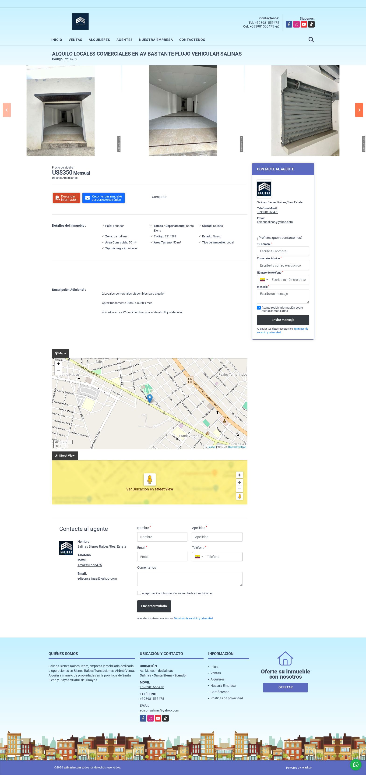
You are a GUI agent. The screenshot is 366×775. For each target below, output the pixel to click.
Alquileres (99, 40)
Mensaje (263, 287)
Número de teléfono (270, 273)
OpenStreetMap (237, 447)
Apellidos (199, 527)
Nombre (144, 527)
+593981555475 (267, 23)
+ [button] (58, 364)
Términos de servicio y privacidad (193, 618)
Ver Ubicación (138, 489)
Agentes (124, 40)
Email (142, 547)
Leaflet (211, 447)
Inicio (56, 40)
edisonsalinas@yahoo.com (97, 578)
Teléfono (199, 547)
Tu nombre (264, 244)
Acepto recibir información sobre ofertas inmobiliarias (177, 593)
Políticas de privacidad (227, 698)
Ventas (75, 40)
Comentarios (146, 567)
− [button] (58, 371)
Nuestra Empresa (156, 40)
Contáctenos (192, 40)
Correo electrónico (269, 258)
